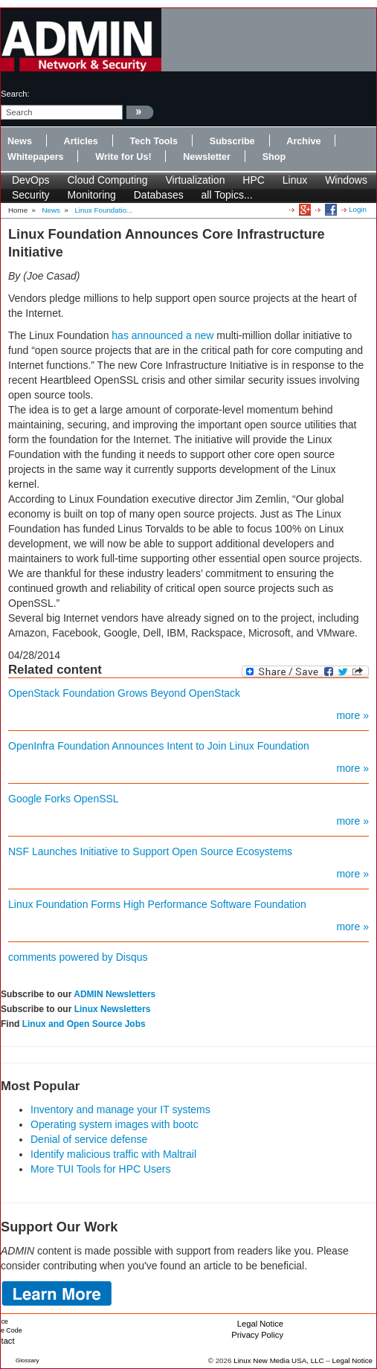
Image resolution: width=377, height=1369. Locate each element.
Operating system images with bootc (114, 1124)
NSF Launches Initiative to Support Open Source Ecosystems (150, 851)
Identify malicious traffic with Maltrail (113, 1154)
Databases (159, 195)
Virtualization (195, 180)
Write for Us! (123, 157)
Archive (303, 141)
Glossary (27, 1360)
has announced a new (162, 335)
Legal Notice (260, 1323)
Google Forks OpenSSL (63, 799)
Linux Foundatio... (103, 210)
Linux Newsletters (112, 1009)
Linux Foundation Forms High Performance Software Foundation (157, 904)
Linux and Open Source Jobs (84, 1024)
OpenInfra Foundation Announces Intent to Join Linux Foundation (158, 746)
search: (15, 93)
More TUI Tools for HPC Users (100, 1169)
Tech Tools (153, 141)
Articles (81, 141)
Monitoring (91, 195)
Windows (346, 180)
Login (358, 209)
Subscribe (232, 141)
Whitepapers (35, 157)
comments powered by (78, 957)
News (19, 141)
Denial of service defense (88, 1139)
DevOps (31, 180)
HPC (253, 180)
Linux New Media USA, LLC (278, 1360)
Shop (274, 157)
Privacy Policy (257, 1334)
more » (352, 715)
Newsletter (207, 157)
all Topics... (227, 195)
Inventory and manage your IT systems (120, 1109)
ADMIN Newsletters (114, 994)
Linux (295, 180)
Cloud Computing (107, 180)
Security (31, 195)
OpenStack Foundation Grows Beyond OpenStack (124, 693)
